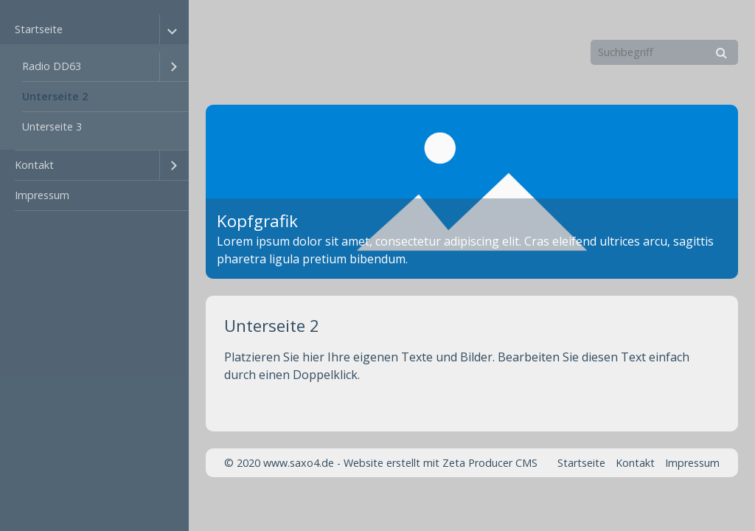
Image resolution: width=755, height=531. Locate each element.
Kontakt (34, 165)
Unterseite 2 (55, 96)
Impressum (42, 195)
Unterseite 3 (52, 126)
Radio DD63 (51, 66)
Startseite (39, 29)
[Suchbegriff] (664, 52)
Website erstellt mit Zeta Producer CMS (440, 463)
